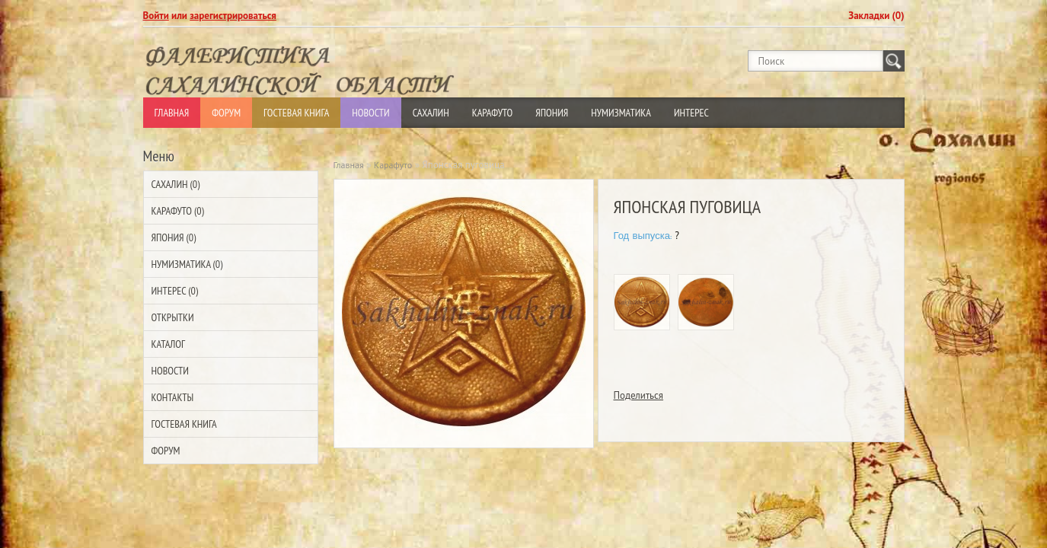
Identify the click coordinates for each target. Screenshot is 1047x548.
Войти (156, 15)
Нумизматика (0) (187, 264)
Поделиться (639, 395)
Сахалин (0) (176, 184)
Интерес (691, 112)
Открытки (173, 317)
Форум (226, 112)
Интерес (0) (175, 291)
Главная (172, 112)
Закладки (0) (876, 15)
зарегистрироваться (233, 15)
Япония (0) (174, 237)
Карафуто (492, 112)
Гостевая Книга (296, 112)
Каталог (168, 344)
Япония (551, 112)
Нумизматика (621, 112)
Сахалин (431, 112)
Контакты (173, 397)
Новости (370, 112)
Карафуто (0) (178, 211)
